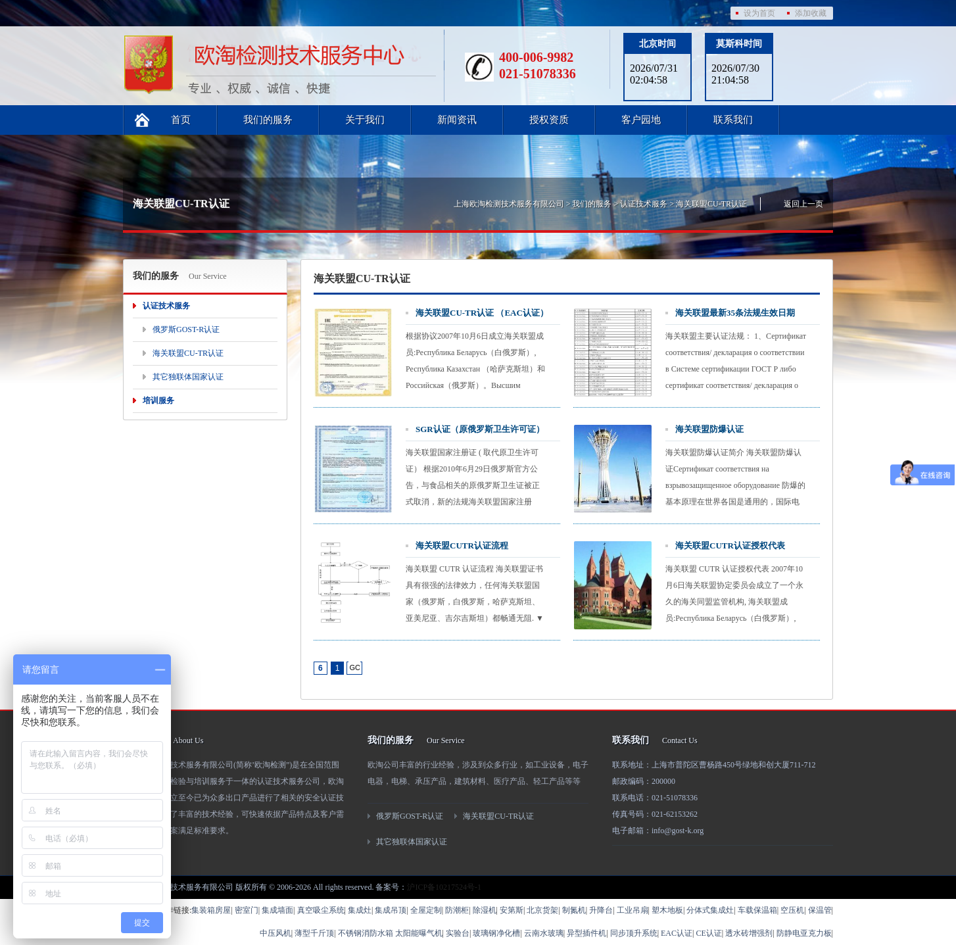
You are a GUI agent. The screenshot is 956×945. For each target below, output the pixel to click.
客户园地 (641, 119)
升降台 (601, 910)
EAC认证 (676, 933)
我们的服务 (268, 119)
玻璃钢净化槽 (496, 933)
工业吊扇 (632, 910)
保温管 (820, 910)
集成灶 (359, 910)
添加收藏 (810, 13)
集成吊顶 (390, 910)
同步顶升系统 (633, 933)
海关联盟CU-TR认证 (711, 203)
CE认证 (708, 933)
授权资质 (549, 119)
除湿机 (484, 910)
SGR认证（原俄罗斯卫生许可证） (480, 429)
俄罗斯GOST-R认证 (186, 329)
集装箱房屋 (211, 910)
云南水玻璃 (543, 933)
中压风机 (275, 933)
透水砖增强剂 (749, 933)
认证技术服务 (643, 203)
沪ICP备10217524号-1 (444, 887)
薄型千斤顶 (314, 933)
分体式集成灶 (710, 910)
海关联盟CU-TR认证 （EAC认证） (482, 313)
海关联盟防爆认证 (709, 429)
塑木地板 (667, 910)
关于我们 (365, 119)
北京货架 (542, 910)
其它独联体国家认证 (188, 376)
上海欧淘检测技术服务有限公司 (509, 203)
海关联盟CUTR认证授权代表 (730, 545)
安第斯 (511, 910)
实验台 (457, 933)
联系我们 (733, 119)
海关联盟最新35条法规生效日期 (735, 313)
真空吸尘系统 (321, 910)
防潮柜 (457, 910)
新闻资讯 (457, 119)
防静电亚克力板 (804, 933)
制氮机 (574, 910)
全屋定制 (426, 910)
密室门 (246, 910)
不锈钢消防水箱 (365, 933)
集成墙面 (277, 910)
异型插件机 (586, 933)
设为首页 (759, 13)
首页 (181, 119)
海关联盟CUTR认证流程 (462, 545)
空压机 (792, 910)
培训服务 (158, 400)
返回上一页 (803, 203)
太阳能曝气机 (418, 933)
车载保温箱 (757, 910)
